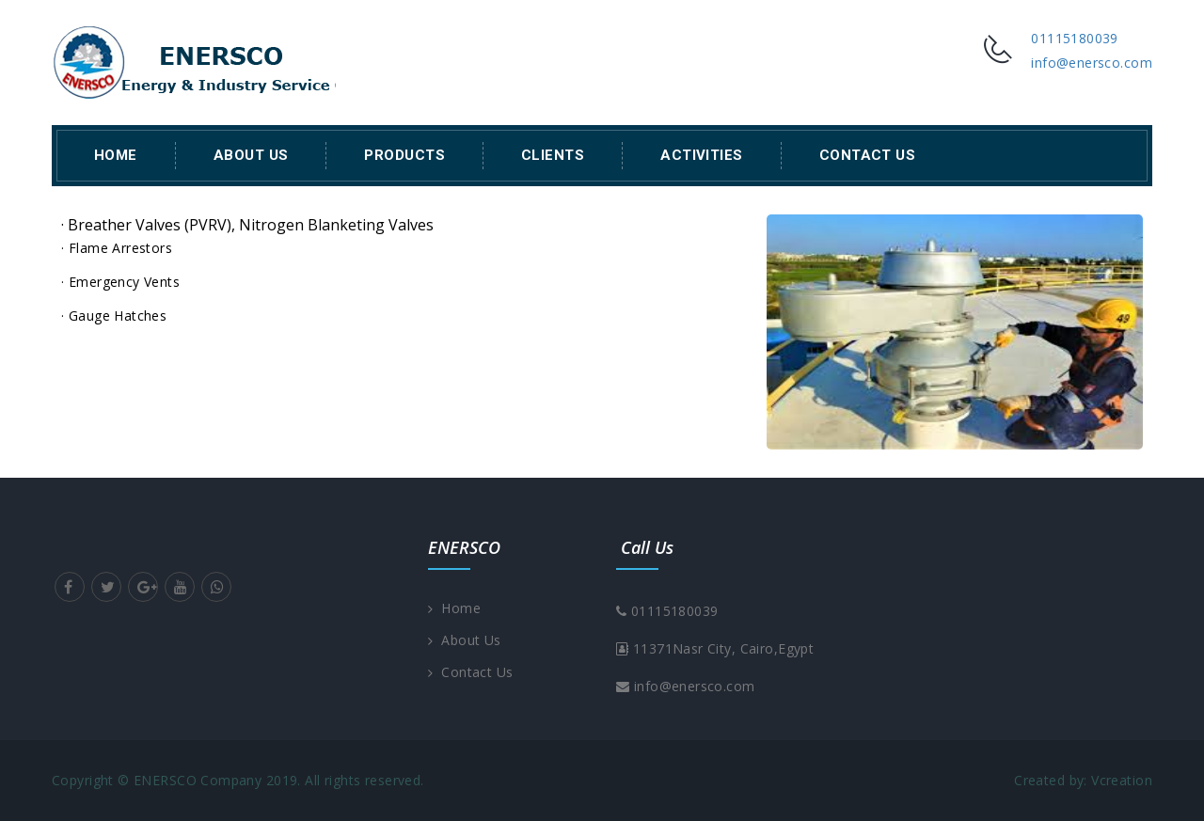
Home (115, 155)
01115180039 (1074, 38)
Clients (552, 155)
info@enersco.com (1091, 62)
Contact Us (867, 155)
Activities (701, 155)
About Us (251, 155)
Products (404, 155)
